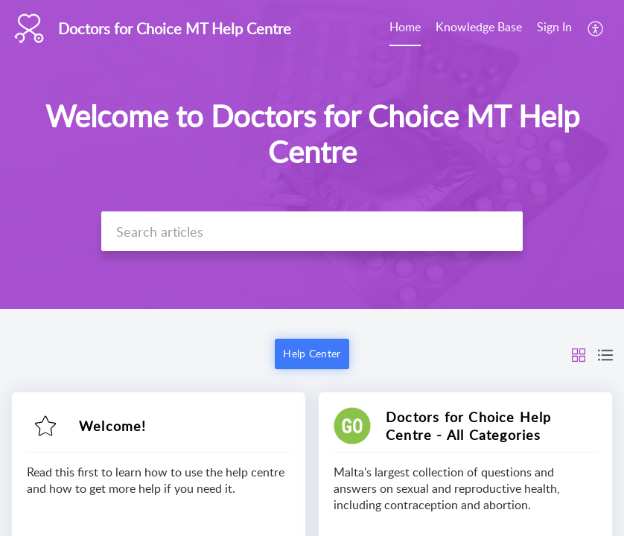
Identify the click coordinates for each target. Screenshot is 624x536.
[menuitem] (405, 28)
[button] (596, 28)
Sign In (554, 27)
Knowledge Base (479, 27)
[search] (312, 231)
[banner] (312, 154)
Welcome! (113, 426)
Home (405, 27)
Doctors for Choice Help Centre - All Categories (469, 426)
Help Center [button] (311, 353)
